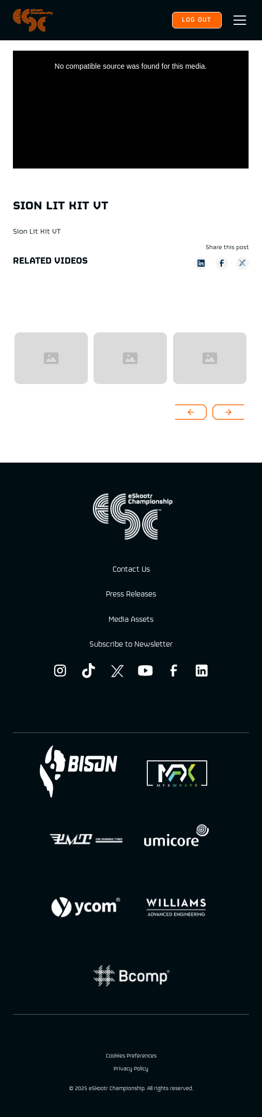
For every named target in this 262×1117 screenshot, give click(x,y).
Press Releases (131, 595)
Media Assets (131, 620)
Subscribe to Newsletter (131, 645)
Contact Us (131, 570)
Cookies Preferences (131, 1057)
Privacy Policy (131, 1070)
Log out (196, 20)
